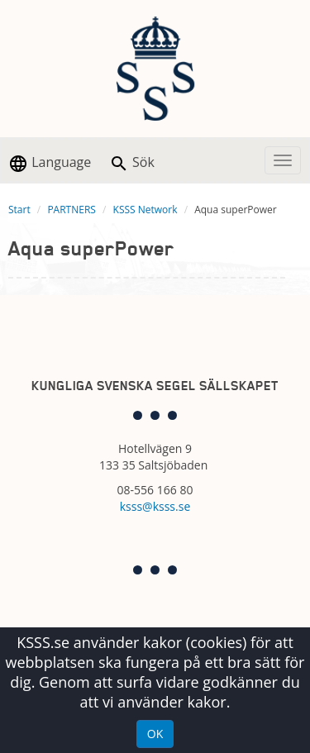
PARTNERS (71, 210)
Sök (132, 163)
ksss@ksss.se (155, 506)
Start (19, 210)
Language (49, 163)
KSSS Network (145, 210)
